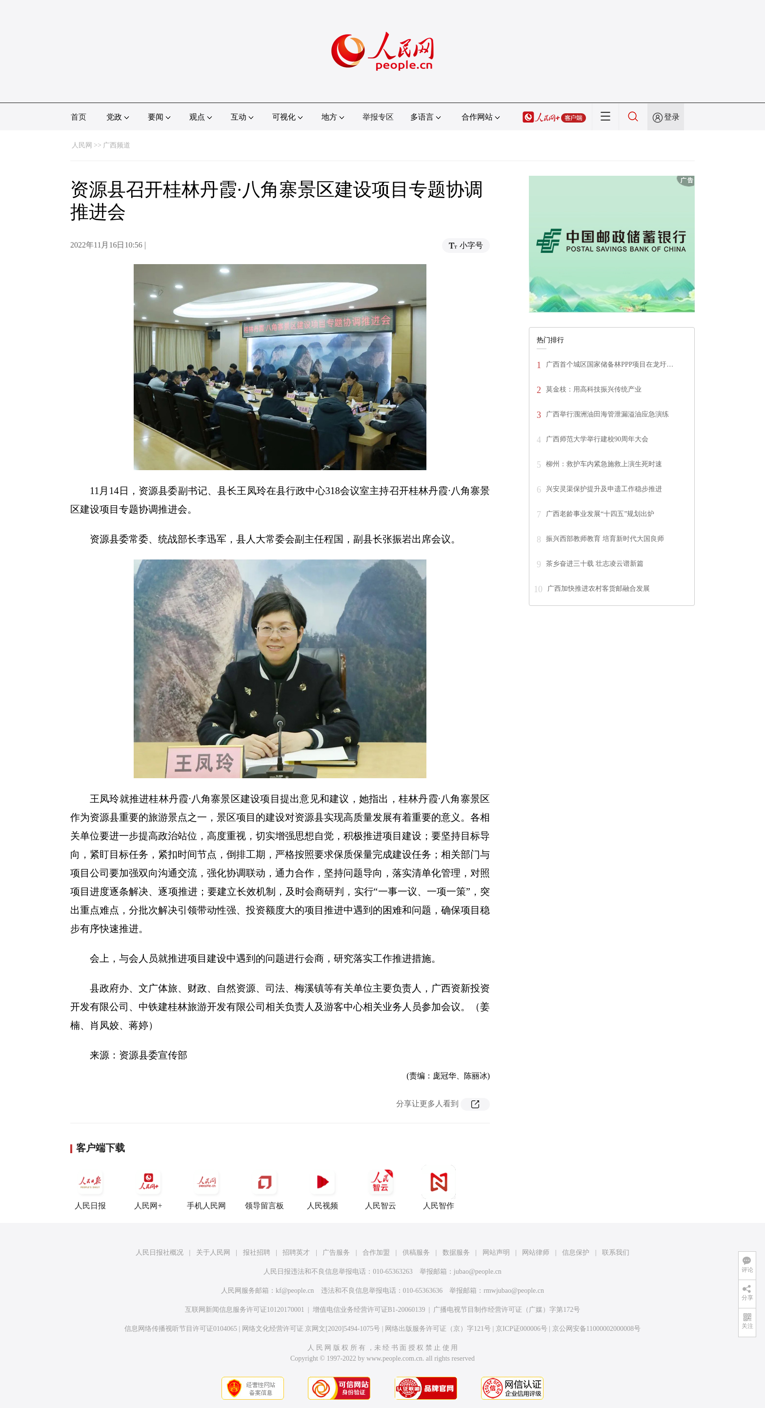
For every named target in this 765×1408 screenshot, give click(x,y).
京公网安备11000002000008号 (596, 1328)
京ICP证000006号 (521, 1328)
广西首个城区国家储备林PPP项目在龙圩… (609, 364)
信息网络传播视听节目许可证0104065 (180, 1328)
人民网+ (148, 1187)
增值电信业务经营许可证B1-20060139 (369, 1309)
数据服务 (456, 1252)
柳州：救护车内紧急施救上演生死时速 (604, 464)
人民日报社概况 (159, 1252)
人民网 (82, 145)
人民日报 (90, 1187)
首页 (78, 117)
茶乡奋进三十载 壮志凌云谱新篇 (595, 563)
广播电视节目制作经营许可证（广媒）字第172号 (506, 1309)
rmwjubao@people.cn (513, 1290)
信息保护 (575, 1252)
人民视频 (322, 1187)
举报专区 (378, 117)
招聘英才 (296, 1252)
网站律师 (535, 1252)
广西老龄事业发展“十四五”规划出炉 (600, 514)
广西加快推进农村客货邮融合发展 (598, 588)
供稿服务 (416, 1252)
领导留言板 (264, 1187)
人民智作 (439, 1187)
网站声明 (496, 1252)
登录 (672, 117)
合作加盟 (376, 1252)
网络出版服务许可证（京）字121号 (438, 1328)
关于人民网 (213, 1252)
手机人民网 (206, 1187)
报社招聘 (256, 1252)
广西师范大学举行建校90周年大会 (597, 439)
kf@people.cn (295, 1290)
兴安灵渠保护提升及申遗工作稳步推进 (604, 489)
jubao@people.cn (478, 1271)
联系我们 (615, 1252)
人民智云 (380, 1187)
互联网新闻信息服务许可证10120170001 (244, 1309)
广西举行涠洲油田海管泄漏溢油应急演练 (607, 414)
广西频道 (116, 145)
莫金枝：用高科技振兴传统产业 (594, 389)
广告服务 (336, 1252)
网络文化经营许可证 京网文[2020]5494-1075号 (311, 1328)
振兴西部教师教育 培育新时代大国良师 (605, 538)
